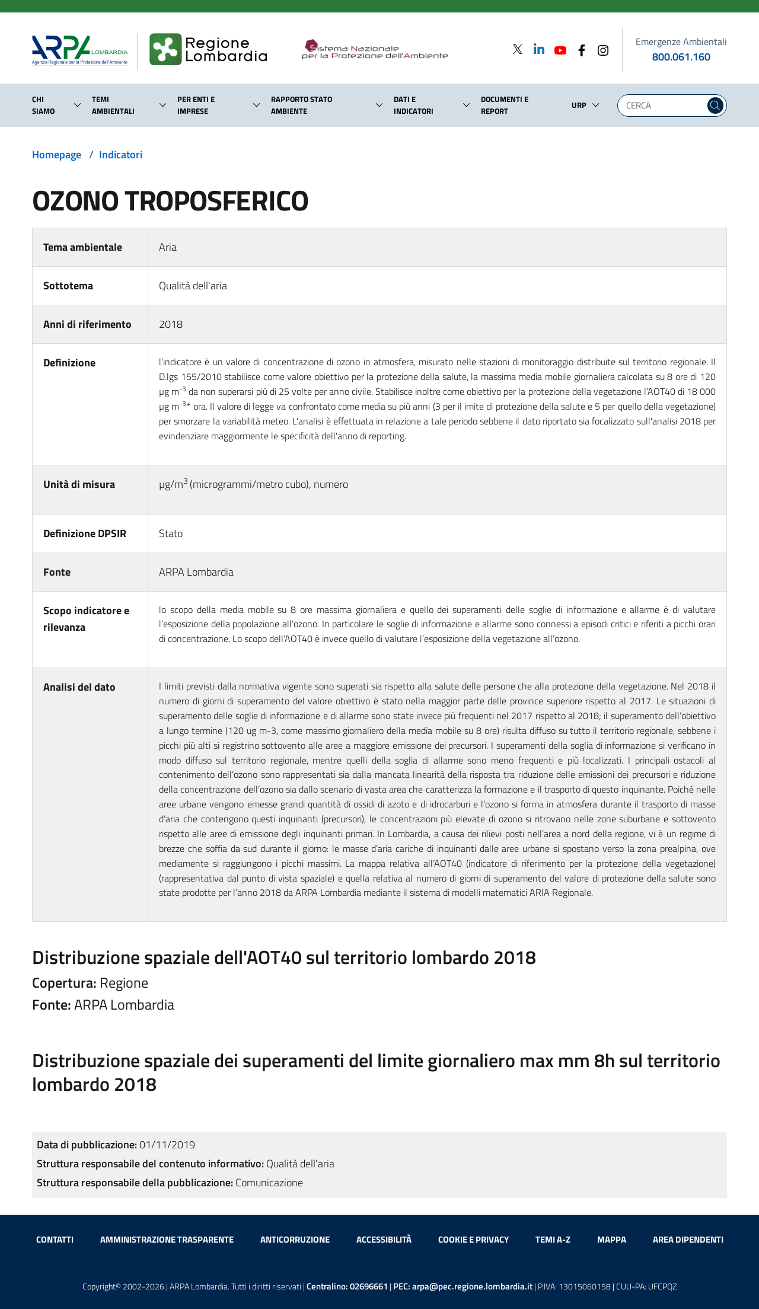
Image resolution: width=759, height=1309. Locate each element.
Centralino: (347, 1286)
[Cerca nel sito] (715, 105)
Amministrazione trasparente (167, 1239)
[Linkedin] (535, 49)
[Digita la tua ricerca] (664, 105)
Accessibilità (384, 1239)
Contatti (55, 1239)
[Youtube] (556, 49)
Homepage (56, 154)
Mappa (611, 1239)
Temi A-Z (552, 1239)
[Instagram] (599, 49)
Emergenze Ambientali (681, 41)
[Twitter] (518, 49)
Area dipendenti (688, 1239)
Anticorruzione (295, 1239)
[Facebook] (578, 49)
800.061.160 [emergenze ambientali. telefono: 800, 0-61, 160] (681, 57)
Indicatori (120, 154)
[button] (77, 105)
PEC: (462, 1286)
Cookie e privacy (473, 1239)
